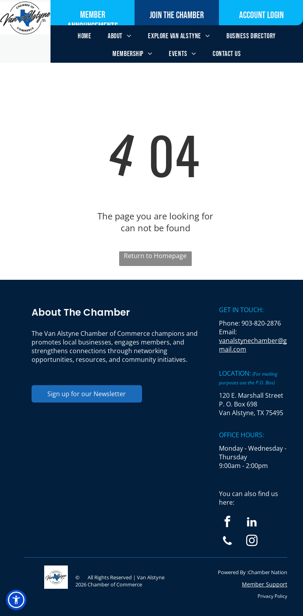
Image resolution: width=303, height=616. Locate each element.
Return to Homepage (155, 255)
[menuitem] (84, 36)
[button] (16, 600)
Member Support (264, 584)
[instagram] (251, 541)
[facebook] (227, 522)
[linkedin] (251, 522)
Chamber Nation (267, 572)
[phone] (227, 541)
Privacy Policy (272, 596)
